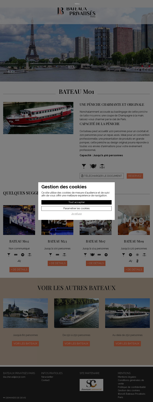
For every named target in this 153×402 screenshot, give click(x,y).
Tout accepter (76, 202)
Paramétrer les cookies (76, 208)
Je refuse (76, 213)
